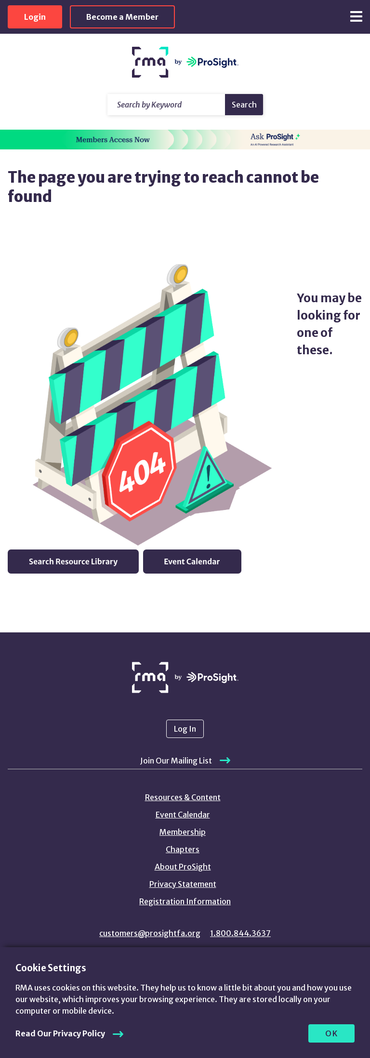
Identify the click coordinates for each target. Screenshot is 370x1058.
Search (244, 104)
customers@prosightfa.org (149, 933)
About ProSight (183, 866)
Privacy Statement (182, 884)
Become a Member (122, 17)
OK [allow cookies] (331, 1033)
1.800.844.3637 (240, 933)
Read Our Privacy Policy (60, 1033)
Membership (182, 832)
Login (35, 17)
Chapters (182, 849)
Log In (185, 729)
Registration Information (185, 901)
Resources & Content (183, 797)
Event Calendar (183, 814)
